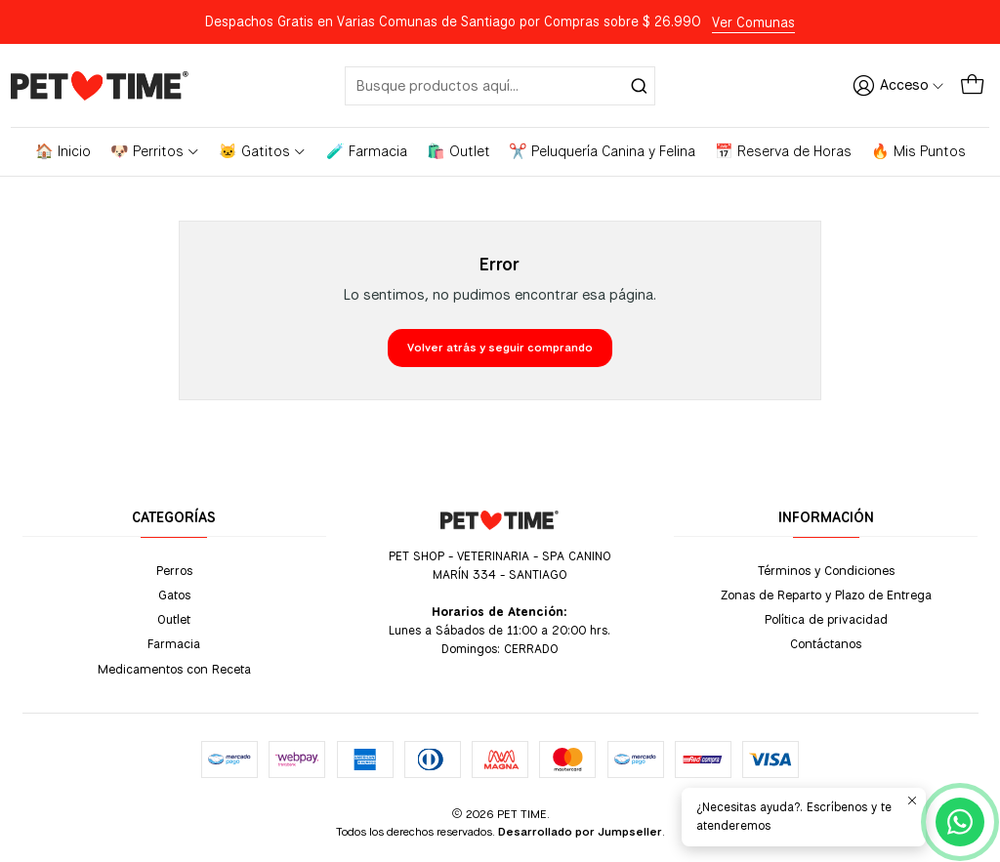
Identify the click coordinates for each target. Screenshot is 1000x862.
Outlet (173, 619)
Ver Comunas (753, 22)
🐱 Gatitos (263, 151)
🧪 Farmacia (366, 151)
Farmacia (173, 643)
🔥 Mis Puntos (918, 151)
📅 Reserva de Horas (783, 151)
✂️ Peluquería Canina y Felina (602, 151)
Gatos (174, 594)
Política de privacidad (826, 619)
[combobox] (500, 85)
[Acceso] (898, 84)
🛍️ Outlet (458, 151)
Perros (174, 570)
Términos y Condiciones (826, 570)
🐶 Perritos (155, 151)
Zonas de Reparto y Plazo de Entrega (826, 594)
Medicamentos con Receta (174, 668)
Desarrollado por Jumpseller (580, 832)
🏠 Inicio (63, 151)
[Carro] (972, 84)
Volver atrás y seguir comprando (500, 347)
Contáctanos (825, 643)
